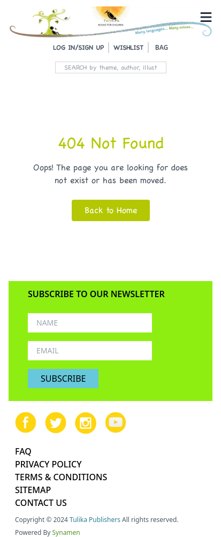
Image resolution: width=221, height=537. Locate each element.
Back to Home (111, 210)
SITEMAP (33, 490)
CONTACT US (41, 503)
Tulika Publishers (95, 519)
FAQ (23, 451)
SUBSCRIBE (63, 378)
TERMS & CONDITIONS (61, 477)
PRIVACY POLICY (48, 464)
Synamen (66, 532)
